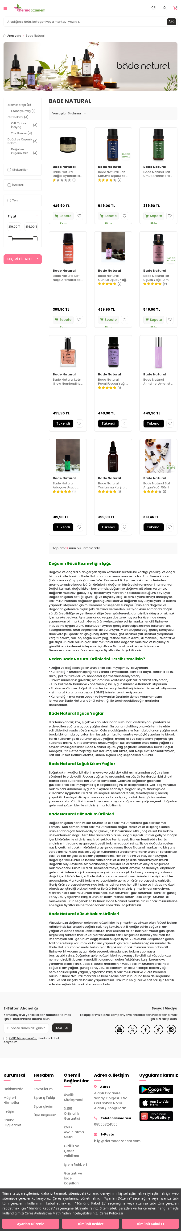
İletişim (9, 1111)
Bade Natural (64, 167)
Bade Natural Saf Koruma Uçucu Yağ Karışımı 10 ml (113, 174)
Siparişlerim (43, 1106)
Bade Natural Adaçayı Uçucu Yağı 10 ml (64, 486)
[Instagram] (171, 1033)
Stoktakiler (18, 170)
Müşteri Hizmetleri (12, 1100)
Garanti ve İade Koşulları (73, 1178)
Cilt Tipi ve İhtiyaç (24, 125)
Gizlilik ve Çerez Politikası (71, 1151)
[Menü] (5, 8)
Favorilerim (43, 1089)
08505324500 (106, 1124)
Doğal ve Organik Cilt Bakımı (24, 153)
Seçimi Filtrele (22, 259)
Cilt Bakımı (18, 117)
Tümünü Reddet (91, 1224)
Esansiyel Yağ (23, 111)
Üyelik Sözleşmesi (73, 1097)
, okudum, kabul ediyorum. (31, 1040)
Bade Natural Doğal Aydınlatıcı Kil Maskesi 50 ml (66, 174)
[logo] (29, 8)
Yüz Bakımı (21, 133)
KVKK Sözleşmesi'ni (22, 1038)
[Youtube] (119, 1033)
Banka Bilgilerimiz (12, 1122)
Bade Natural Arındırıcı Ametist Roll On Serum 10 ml (156, 382)
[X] (132, 1033)
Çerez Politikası (111, 1213)
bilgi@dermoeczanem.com (113, 1141)
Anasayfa (12, 36)
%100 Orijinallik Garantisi (72, 1113)
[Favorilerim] (154, 8)
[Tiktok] (158, 1033)
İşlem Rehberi (75, 1164)
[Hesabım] (164, 8)
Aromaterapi (19, 105)
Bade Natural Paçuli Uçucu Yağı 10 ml (112, 382)
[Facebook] (145, 1033)
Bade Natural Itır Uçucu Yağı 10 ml (156, 278)
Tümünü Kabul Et (150, 1224)
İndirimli (16, 185)
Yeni (13, 200)
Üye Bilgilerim (45, 1115)
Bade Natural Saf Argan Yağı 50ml (156, 486)
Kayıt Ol (62, 1028)
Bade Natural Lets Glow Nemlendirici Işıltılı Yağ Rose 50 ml (67, 382)
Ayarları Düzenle (30, 1224)
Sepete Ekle (63, 216)
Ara (172, 21)
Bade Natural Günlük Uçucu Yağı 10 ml (112, 278)
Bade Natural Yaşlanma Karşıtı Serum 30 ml (111, 486)
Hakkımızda (14, 1089)
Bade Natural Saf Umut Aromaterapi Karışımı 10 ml (158, 174)
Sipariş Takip (44, 1097)
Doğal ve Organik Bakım (23, 141)
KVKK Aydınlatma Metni (74, 1132)
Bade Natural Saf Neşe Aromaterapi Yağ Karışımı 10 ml (67, 278)
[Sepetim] (175, 8)
